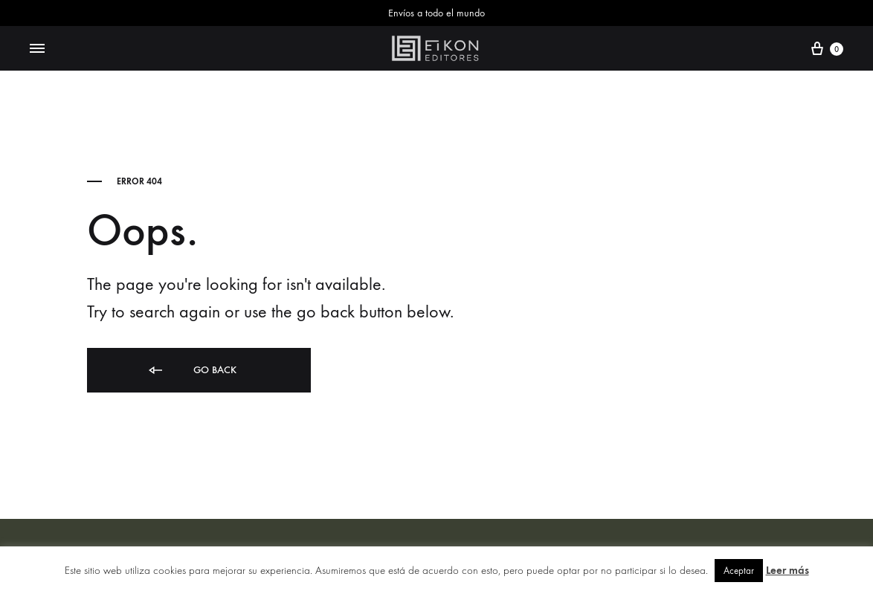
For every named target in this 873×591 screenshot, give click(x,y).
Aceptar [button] (739, 570)
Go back (191, 370)
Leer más (787, 570)
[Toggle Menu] (37, 49)
